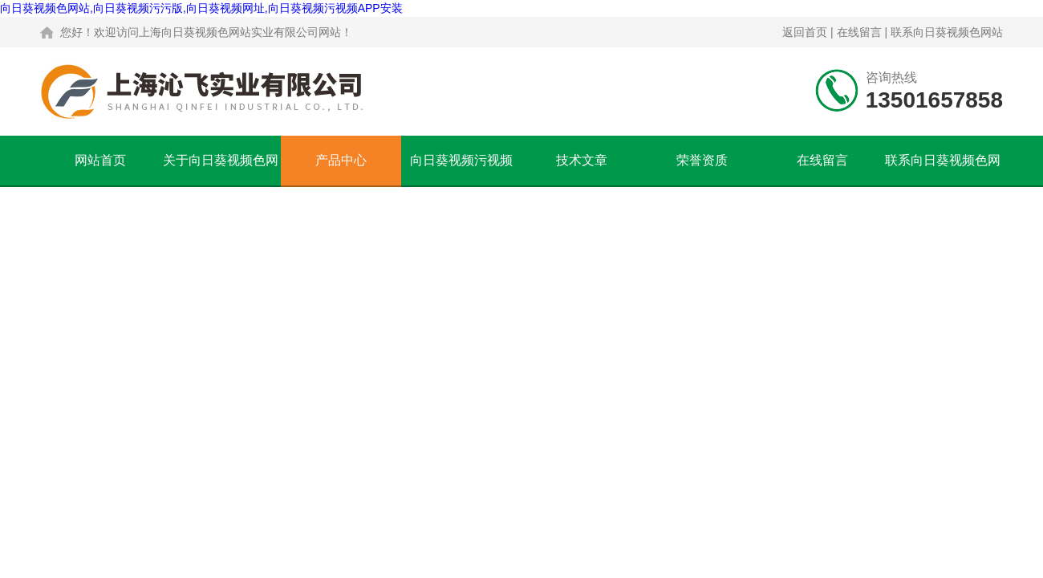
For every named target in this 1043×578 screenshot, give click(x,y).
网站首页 (100, 160)
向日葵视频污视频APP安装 (461, 169)
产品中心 (341, 160)
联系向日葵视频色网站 (947, 32)
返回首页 (804, 32)
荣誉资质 (702, 160)
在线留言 (859, 32)
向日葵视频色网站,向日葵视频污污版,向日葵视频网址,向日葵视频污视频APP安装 (201, 8)
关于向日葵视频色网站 (220, 169)
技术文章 (581, 160)
